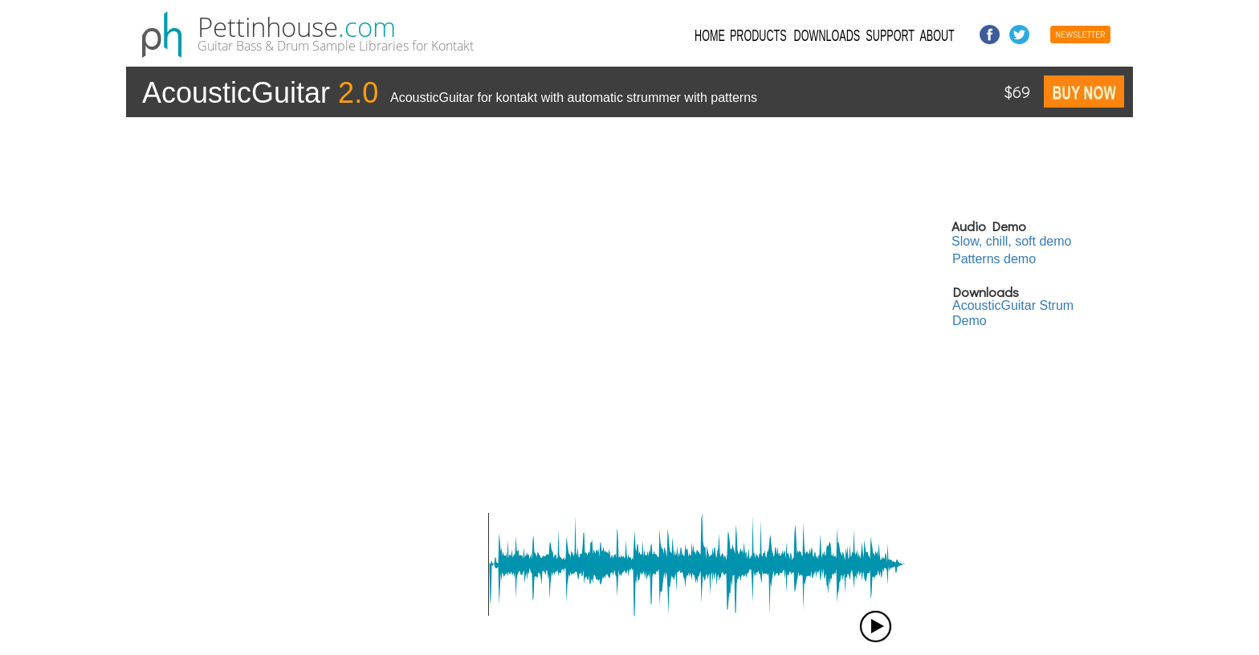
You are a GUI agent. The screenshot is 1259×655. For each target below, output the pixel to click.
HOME (710, 34)
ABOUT (936, 34)
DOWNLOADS (826, 34)
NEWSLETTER (1080, 34)
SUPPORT (890, 34)
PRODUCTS (758, 34)
